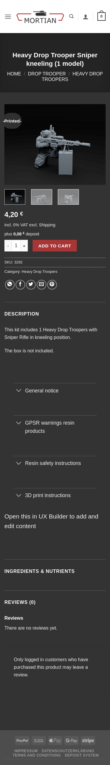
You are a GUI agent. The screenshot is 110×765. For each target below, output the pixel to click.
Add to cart (54, 245)
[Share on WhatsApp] (10, 285)
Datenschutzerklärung (68, 751)
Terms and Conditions (37, 755)
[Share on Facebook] (20, 285)
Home (14, 73)
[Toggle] (19, 391)
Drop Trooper (47, 73)
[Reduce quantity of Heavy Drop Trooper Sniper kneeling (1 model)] (7, 245)
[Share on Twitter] (31, 285)
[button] (7, 16)
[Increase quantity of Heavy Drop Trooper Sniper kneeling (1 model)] (24, 245)
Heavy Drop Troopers (39, 271)
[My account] (86, 16)
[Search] (71, 16)
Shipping (47, 225)
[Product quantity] (16, 245)
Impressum (26, 751)
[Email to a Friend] (41, 285)
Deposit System (82, 755)
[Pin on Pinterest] (52, 285)
